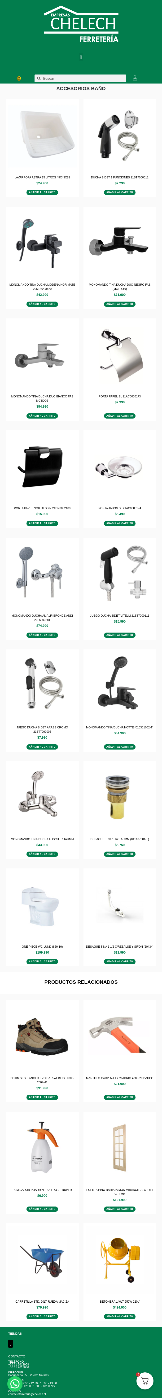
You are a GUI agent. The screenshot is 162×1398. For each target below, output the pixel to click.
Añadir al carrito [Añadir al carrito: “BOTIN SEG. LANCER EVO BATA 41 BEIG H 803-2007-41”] (42, 1097)
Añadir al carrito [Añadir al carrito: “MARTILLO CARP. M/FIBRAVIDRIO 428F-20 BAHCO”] (119, 1097)
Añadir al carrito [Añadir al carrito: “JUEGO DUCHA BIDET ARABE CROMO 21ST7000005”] (42, 747)
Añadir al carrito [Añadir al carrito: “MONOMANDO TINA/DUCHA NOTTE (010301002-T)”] (119, 747)
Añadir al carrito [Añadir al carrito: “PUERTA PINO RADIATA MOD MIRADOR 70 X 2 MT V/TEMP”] (119, 1209)
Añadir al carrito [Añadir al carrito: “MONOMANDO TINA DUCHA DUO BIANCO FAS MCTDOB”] (42, 416)
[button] (81, 57)
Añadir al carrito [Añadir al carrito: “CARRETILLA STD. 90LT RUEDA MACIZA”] (42, 1316)
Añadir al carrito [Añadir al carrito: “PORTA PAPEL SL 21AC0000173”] (119, 416)
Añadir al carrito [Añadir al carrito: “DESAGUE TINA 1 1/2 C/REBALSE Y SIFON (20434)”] (119, 961)
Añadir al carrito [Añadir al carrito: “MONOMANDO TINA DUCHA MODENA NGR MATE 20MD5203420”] (42, 304)
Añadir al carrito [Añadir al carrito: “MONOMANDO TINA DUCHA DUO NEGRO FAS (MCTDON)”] (119, 304)
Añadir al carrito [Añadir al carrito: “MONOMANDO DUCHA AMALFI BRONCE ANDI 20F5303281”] (42, 635)
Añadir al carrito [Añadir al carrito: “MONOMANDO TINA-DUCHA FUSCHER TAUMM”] (42, 854)
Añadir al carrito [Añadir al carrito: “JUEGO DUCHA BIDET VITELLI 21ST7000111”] (119, 635)
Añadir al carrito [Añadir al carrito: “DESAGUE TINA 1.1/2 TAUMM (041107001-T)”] (119, 854)
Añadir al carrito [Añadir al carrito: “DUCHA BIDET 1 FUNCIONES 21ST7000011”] (119, 192)
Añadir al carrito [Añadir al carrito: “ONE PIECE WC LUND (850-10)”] (42, 961)
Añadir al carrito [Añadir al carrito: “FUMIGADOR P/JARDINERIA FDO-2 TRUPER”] (42, 1209)
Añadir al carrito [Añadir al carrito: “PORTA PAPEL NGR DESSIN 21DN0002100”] (42, 523)
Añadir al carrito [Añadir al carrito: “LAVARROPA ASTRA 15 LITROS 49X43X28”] (42, 192)
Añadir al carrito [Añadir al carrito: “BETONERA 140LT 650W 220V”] (119, 1316)
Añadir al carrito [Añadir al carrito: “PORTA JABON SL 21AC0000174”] (119, 523)
